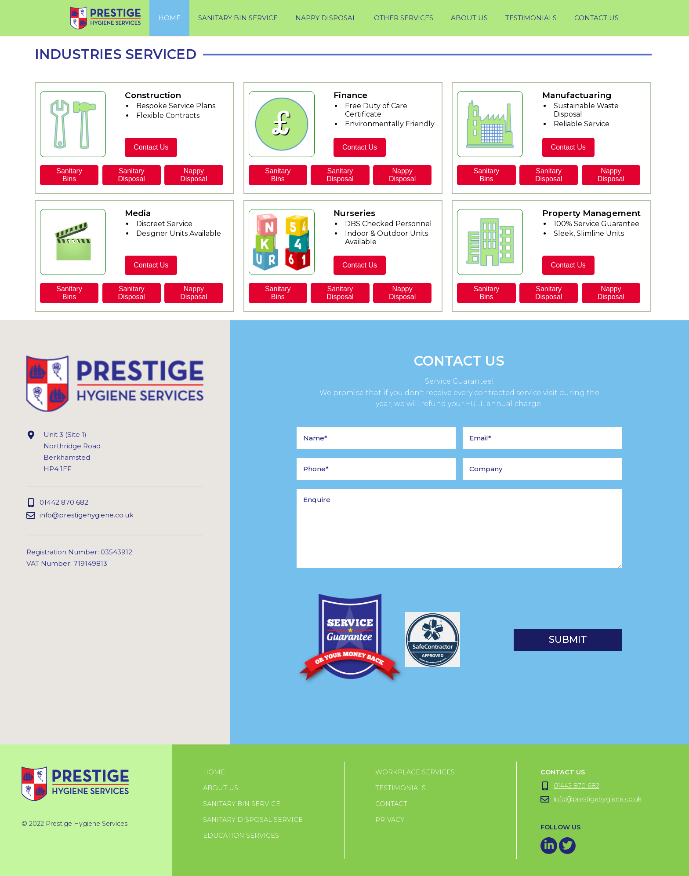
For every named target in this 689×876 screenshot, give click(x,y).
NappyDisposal (193, 175)
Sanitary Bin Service (241, 804)
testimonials (531, 18)
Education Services (241, 835)
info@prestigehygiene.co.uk (79, 515)
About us (220, 788)
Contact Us (596, 18)
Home (169, 18)
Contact (391, 804)
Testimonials (400, 788)
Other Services (403, 18)
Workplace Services (415, 772)
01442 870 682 (57, 502)
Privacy (389, 820)
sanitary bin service (238, 18)
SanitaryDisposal (131, 175)
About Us (469, 18)
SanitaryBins (69, 175)
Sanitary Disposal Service (253, 820)
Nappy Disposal (325, 18)
